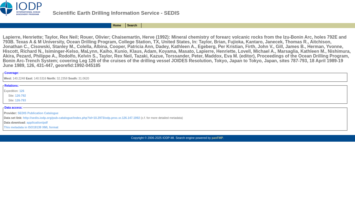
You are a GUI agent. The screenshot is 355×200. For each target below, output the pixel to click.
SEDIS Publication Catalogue (38, 113)
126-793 (20, 100)
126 (21, 90)
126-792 (20, 95)
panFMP (217, 137)
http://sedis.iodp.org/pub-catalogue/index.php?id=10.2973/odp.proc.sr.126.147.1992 (81, 117)
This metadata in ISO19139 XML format (31, 127)
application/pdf (37, 122)
